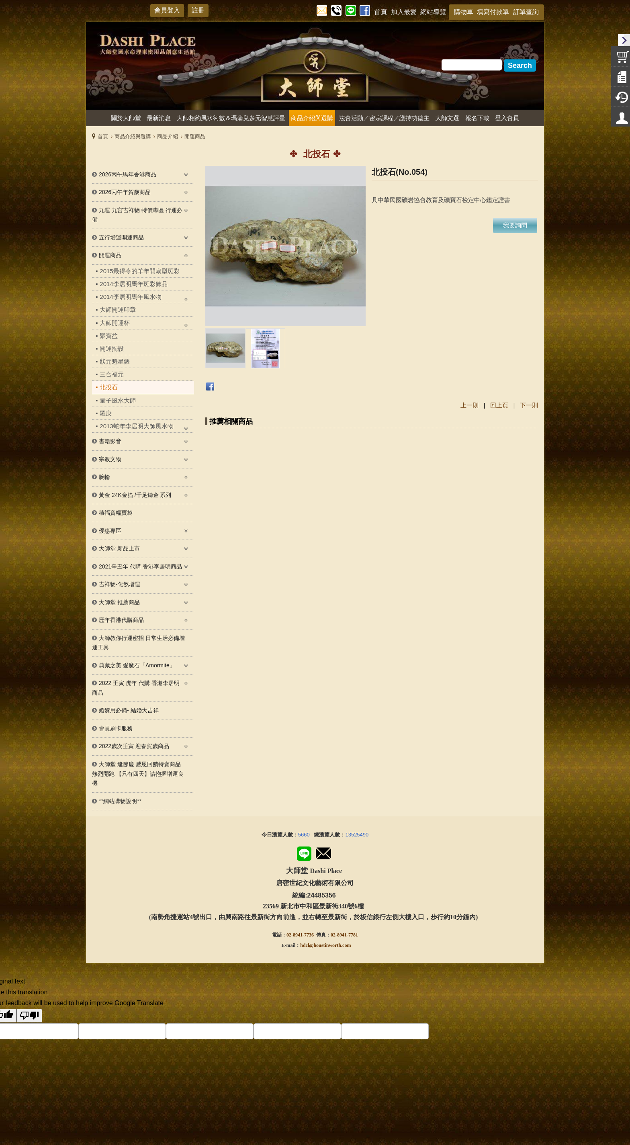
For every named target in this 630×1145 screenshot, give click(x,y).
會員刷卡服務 (116, 728)
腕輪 (104, 477)
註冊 (198, 10)
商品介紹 (167, 136)
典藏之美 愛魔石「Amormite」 (137, 665)
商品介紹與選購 (133, 136)
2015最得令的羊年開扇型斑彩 (139, 271)
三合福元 (112, 374)
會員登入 (167, 10)
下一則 (529, 405)
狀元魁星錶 (115, 361)
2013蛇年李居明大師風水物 (136, 426)
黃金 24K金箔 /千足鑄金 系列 (135, 495)
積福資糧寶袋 (116, 512)
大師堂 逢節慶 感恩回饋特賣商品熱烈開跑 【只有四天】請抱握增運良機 (138, 773)
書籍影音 (110, 441)
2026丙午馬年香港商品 (127, 174)
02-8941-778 (343, 935)
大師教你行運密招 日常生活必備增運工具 (138, 643)
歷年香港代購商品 (121, 620)
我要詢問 (515, 225)
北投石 (109, 387)
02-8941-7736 (300, 935)
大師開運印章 (118, 309)
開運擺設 (112, 348)
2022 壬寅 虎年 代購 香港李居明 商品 (136, 688)
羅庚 (106, 413)
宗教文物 (110, 459)
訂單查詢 (526, 11)
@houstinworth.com (330, 945)
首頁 (103, 136)
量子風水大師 (118, 400)
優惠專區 (110, 531)
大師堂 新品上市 (119, 548)
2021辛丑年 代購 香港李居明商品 (140, 566)
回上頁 (499, 405)
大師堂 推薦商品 (119, 602)
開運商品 (194, 136)
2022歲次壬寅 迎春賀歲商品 (134, 746)
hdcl (304, 945)
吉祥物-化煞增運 (119, 584)
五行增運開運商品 (121, 237)
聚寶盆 (109, 335)
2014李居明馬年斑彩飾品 (133, 283)
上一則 (469, 405)
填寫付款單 (493, 11)
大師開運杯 (115, 322)
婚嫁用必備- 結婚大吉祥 (129, 710)
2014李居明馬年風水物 (130, 296)
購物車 (463, 11)
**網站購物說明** (120, 801)
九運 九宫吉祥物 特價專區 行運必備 (137, 215)
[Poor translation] (29, 1015)
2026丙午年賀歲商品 (125, 192)
